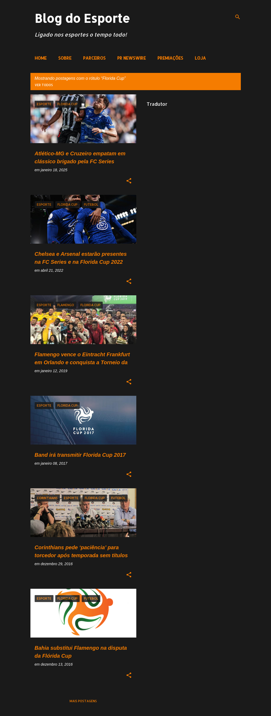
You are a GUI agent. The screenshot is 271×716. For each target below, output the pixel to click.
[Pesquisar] (237, 17)
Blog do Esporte (82, 18)
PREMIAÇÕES (170, 58)
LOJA (200, 58)
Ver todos (44, 85)
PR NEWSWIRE (131, 58)
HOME (41, 58)
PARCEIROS (94, 58)
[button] (129, 181)
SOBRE (64, 58)
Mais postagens (83, 701)
